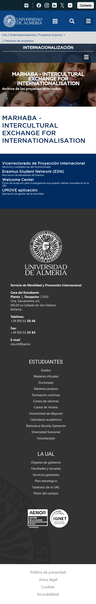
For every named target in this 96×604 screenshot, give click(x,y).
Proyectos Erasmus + (52, 35)
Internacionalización (23, 35)
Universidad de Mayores (46, 413)
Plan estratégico (46, 481)
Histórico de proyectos (19, 41)
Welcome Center (18, 179)
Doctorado (46, 382)
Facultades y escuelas (46, 468)
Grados (46, 370)
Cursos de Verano (46, 407)
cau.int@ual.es (20, 344)
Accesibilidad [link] (48, 594)
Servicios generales (46, 475)
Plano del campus (46, 493)
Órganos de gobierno (46, 462)
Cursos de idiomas (46, 401)
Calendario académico (46, 419)
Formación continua (46, 395)
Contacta (85, 5)
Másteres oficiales (46, 376)
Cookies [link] (48, 586)
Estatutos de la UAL (45, 487)
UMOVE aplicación (20, 190)
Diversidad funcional (46, 432)
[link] (85, 4)
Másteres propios (46, 389)
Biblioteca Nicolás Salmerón (46, 426)
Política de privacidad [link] (48, 572)
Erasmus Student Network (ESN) (33, 171)
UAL (5, 35)
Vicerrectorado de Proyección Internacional (43, 163)
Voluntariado (46, 438)
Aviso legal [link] (48, 579)
